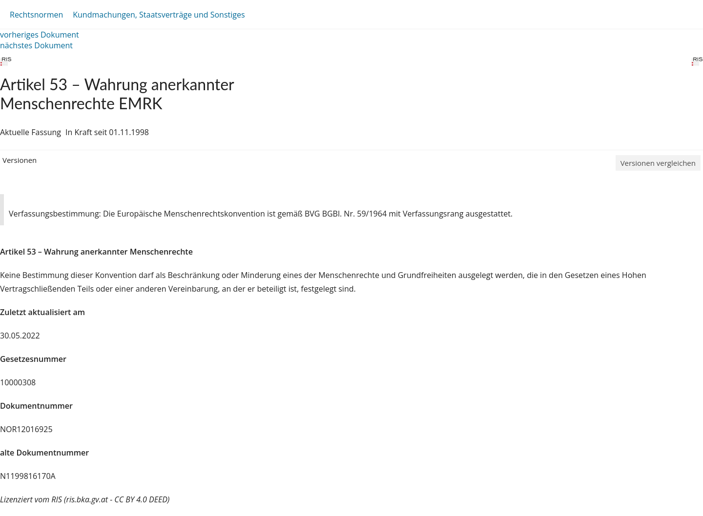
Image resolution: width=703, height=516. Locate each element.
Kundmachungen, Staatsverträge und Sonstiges (159, 14)
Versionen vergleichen (658, 163)
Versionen (19, 160)
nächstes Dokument (36, 45)
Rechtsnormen (36, 14)
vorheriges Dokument (39, 34)
